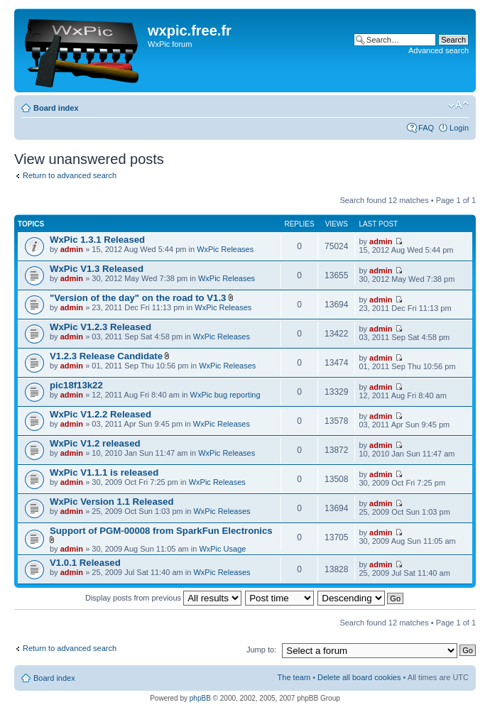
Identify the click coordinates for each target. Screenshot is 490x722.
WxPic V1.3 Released (96, 268)
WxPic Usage (222, 549)
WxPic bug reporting (225, 394)
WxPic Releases (225, 249)
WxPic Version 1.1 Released (111, 501)
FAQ (426, 128)
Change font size (458, 105)
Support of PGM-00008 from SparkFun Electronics (161, 530)
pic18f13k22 (76, 385)
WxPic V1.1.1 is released (104, 472)
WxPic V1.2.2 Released (100, 414)
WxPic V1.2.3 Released (100, 327)
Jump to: (261, 649)
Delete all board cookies (359, 677)
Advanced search (438, 50)
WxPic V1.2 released (95, 443)
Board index (56, 108)
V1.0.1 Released (85, 562)
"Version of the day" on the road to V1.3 (138, 297)
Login (459, 128)
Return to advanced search (69, 175)
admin (71, 249)
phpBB (200, 698)
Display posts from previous (163, 598)
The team (294, 677)
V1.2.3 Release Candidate (106, 356)
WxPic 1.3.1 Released (97, 239)
